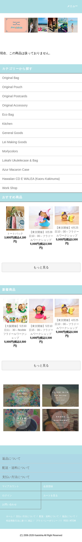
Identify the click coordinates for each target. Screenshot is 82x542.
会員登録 (48, 486)
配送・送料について (49, 516)
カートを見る (50, 495)
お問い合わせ (9, 504)
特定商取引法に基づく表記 (19, 520)
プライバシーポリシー (47, 520)
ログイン (7, 495)
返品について (68, 516)
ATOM (73, 520)
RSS (65, 520)
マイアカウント (10, 486)
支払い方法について (26, 516)
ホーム (9, 516)
